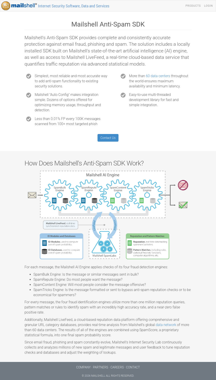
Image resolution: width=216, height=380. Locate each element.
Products (193, 5)
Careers (117, 367)
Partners (100, 367)
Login (208, 5)
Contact (133, 367)
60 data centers (158, 76)
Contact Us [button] (108, 138)
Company (83, 367)
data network (166, 325)
